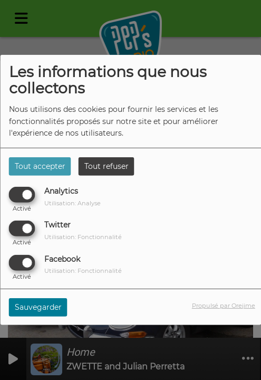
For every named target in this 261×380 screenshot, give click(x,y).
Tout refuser (106, 166)
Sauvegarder (38, 306)
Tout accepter (40, 166)
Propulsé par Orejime (223, 305)
